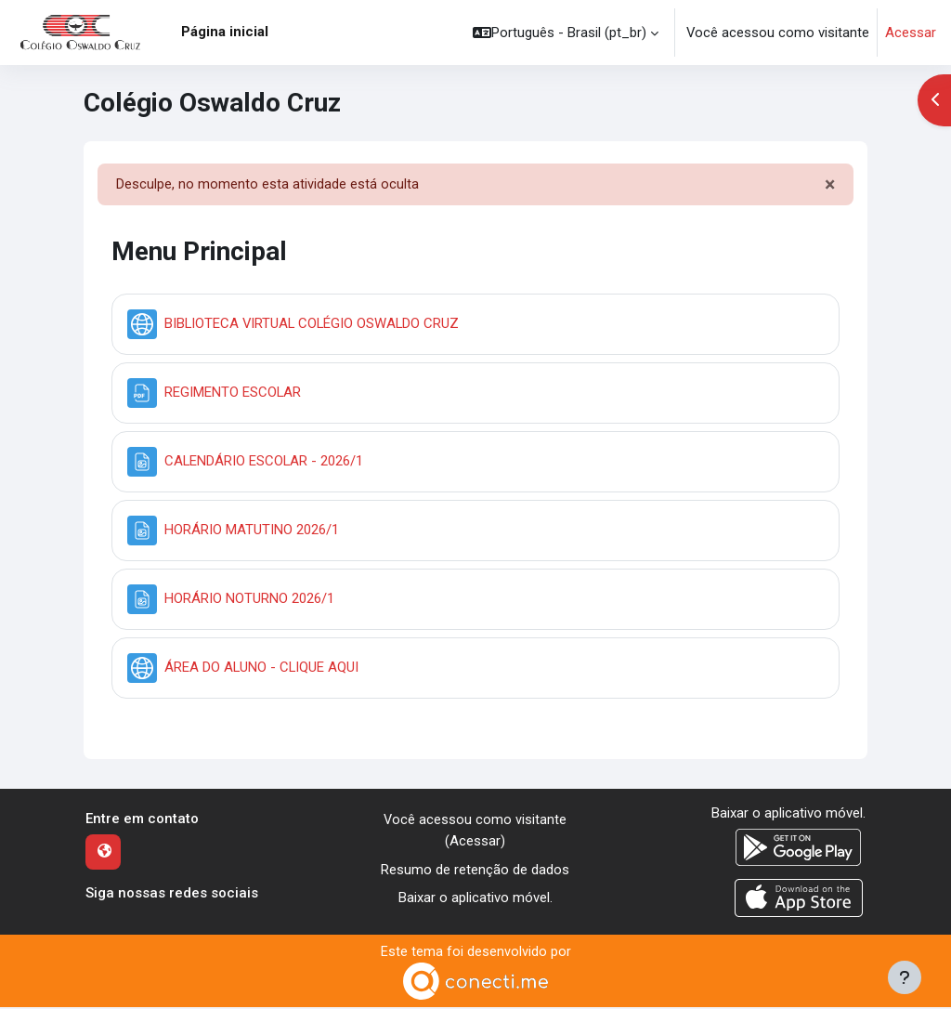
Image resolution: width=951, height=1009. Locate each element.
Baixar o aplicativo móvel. (475, 899)
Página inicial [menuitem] (224, 31)
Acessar (910, 32)
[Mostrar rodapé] (904, 977)
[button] (566, 32)
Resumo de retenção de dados (475, 871)
